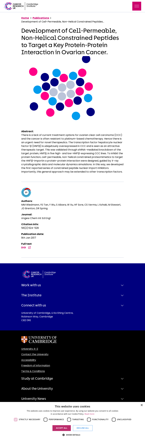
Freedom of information (35, 365)
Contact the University (34, 354)
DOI (26, 247)
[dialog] (72, 421)
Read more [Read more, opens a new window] (89, 414)
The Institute (31, 295)
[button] (72, 434)
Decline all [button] (83, 428)
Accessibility (28, 360)
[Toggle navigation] (136, 6)
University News (33, 398)
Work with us (31, 285)
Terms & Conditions (33, 371)
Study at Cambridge (37, 378)
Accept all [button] (61, 428)
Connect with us (33, 305)
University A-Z (29, 349)
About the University (37, 388)
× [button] (141, 405)
